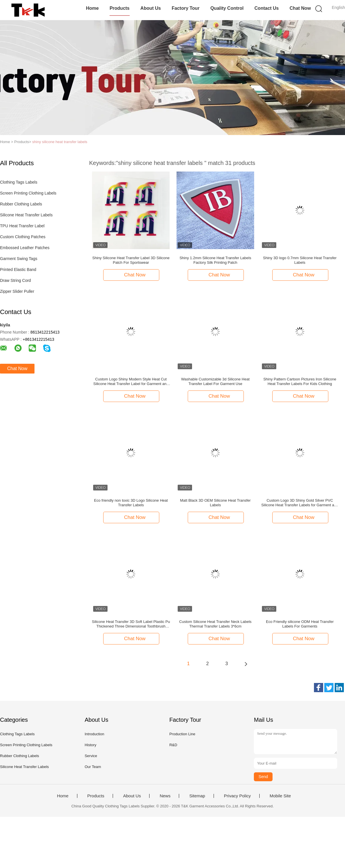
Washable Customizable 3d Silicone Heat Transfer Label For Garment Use (215, 381)
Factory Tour (186, 8)
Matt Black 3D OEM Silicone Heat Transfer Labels (215, 502)
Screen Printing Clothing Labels (28, 193)
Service (91, 756)
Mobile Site (280, 796)
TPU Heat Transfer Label (22, 226)
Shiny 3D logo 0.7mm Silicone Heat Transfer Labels (300, 260)
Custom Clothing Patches (22, 236)
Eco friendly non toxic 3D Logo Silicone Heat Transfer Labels (131, 502)
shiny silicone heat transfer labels (59, 142)
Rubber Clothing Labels (21, 204)
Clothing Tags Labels (18, 182)
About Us (150, 8)
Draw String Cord (15, 280)
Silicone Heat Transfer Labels (26, 215)
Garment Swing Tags (18, 258)
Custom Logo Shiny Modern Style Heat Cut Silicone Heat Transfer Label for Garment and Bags (131, 381)
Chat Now (300, 8)
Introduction (94, 734)
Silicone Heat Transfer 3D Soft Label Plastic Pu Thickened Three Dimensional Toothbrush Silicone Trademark (131, 624)
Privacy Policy (237, 796)
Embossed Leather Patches (24, 247)
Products (119, 8)
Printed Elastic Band (18, 269)
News (165, 796)
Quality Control (227, 8)
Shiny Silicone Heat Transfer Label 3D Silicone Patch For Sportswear (131, 260)
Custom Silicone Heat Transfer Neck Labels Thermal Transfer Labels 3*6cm (215, 623)
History (90, 745)
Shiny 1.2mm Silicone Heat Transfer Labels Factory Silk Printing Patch (215, 260)
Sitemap (197, 796)
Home (92, 8)
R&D (173, 745)
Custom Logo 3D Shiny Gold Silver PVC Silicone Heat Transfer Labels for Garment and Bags (299, 502)
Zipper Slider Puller (17, 291)
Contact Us (266, 8)
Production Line (182, 734)
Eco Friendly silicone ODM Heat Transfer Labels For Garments (300, 623)
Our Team (93, 767)
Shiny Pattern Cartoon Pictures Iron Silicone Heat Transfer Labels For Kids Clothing (299, 381)
